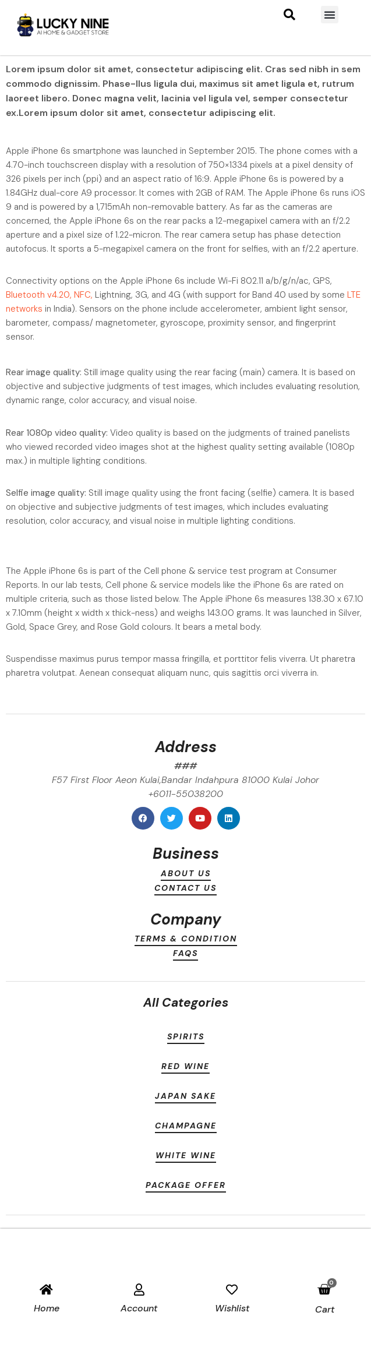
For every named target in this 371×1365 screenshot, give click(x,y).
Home (46, 1308)
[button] (329, 14)
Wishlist (232, 1308)
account (139, 1308)
